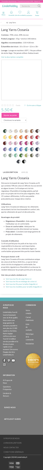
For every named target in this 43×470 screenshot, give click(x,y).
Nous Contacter (11, 447)
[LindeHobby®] (10, 5)
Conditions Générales (14, 452)
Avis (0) (24, 172)
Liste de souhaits (20, 13)
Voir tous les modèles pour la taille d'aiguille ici (24, 287)
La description (10, 172)
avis (18, 105)
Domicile (11, 13)
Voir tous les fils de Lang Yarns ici (18, 279)
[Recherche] (39, 6)
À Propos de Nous (7, 381)
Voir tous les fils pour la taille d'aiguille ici (22, 284)
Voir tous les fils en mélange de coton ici (21, 281)
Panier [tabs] (37, 13)
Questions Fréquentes (7, 388)
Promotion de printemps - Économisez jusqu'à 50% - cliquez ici (21, 1)
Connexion (28, 13)
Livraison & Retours (7, 394)
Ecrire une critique (33, 105)
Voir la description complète (12, 57)
